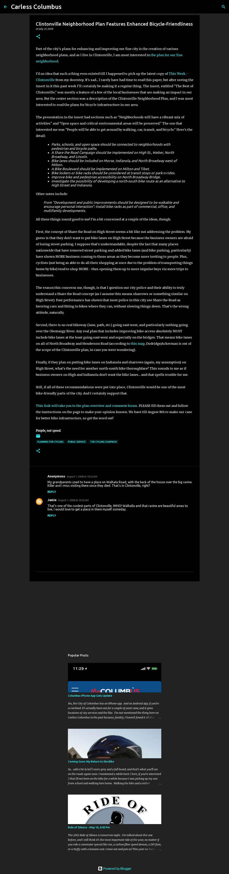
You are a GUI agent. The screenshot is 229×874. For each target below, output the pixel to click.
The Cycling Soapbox (103, 441)
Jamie (52, 500)
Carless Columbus (36, 6)
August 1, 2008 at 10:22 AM (82, 476)
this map (138, 344)
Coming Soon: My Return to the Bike (91, 761)
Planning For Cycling (50, 441)
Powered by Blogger (114, 868)
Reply (51, 491)
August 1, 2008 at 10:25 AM (73, 500)
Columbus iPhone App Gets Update (90, 695)
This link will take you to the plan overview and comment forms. (87, 406)
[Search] (223, 6)
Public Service (77, 441)
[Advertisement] (114, 614)
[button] (38, 36)
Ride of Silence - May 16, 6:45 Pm (89, 827)
